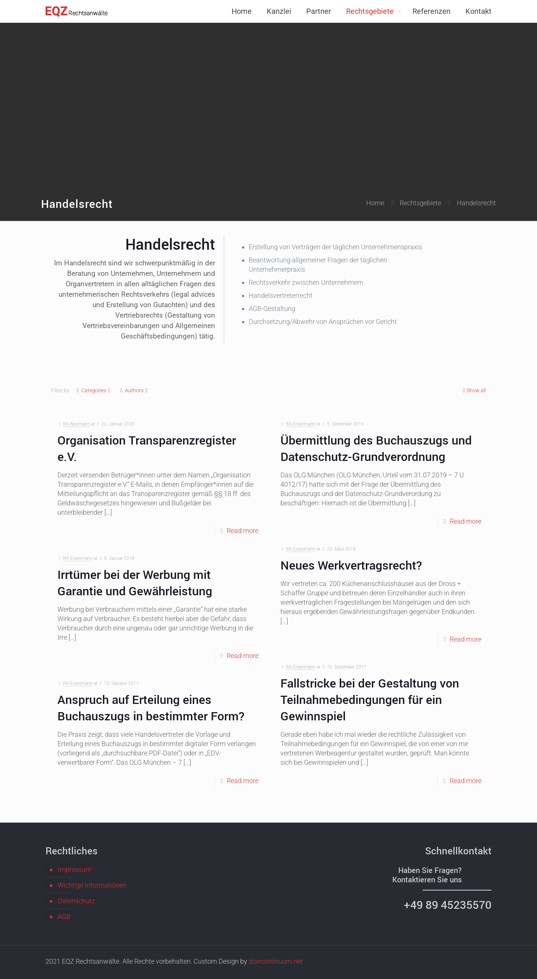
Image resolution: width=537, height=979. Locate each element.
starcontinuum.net (276, 961)
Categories (93, 390)
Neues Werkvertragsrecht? (351, 565)
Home (375, 203)
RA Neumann (76, 424)
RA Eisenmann (300, 424)
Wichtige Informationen (92, 885)
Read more (242, 530)
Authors (134, 390)
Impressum (74, 869)
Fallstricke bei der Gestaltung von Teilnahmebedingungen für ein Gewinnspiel (369, 699)
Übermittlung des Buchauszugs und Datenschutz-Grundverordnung (376, 448)
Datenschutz (76, 901)
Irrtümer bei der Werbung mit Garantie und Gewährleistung (134, 582)
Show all (473, 390)
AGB (64, 916)
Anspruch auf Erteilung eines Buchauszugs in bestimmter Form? (151, 707)
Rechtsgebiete (420, 203)
